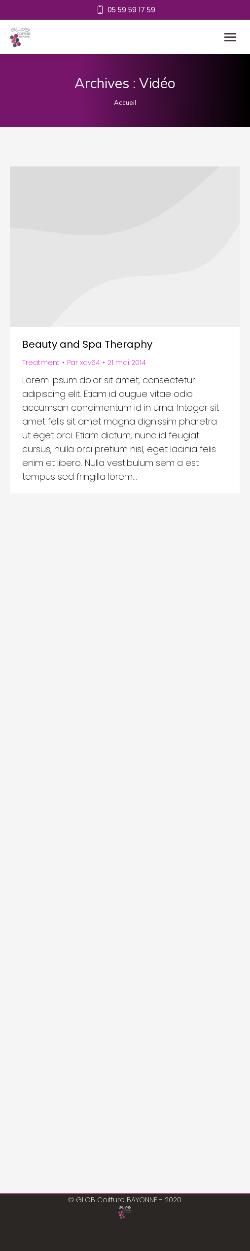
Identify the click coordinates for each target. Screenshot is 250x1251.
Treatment (41, 362)
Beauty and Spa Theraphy (87, 344)
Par (83, 362)
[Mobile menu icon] (230, 37)
